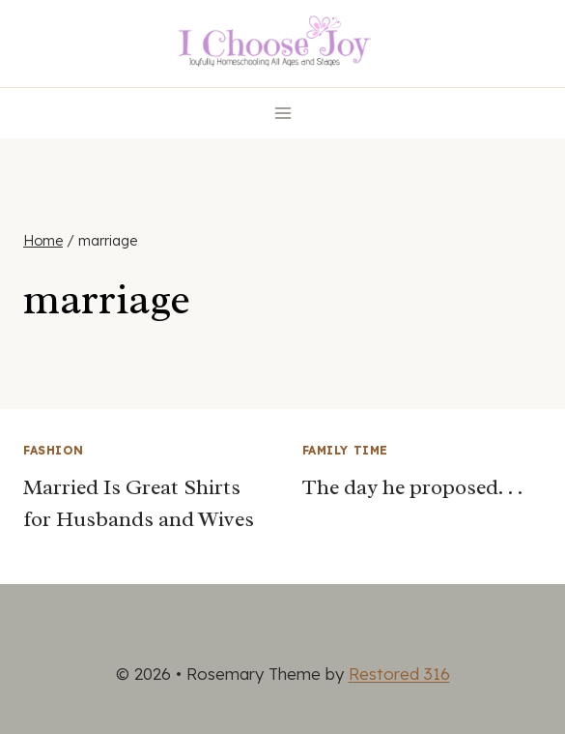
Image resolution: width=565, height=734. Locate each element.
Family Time (345, 450)
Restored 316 (399, 673)
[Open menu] (282, 113)
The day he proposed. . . (412, 487)
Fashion (53, 450)
